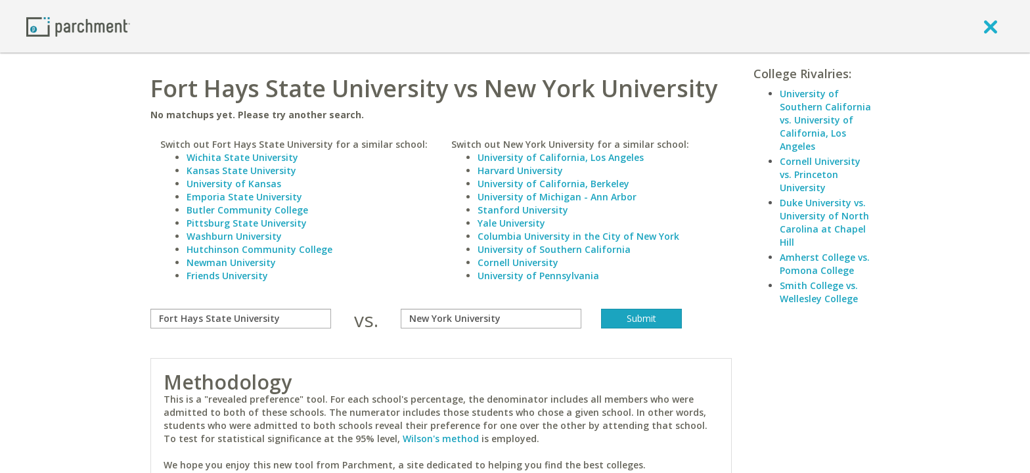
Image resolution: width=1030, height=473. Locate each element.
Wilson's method (441, 438)
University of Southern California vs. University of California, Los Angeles (825, 119)
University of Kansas (234, 183)
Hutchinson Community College (259, 249)
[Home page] (78, 26)
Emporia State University (244, 197)
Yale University (511, 223)
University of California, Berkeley (553, 183)
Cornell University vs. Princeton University (820, 174)
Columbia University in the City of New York (578, 236)
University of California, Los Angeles (561, 157)
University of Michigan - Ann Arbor (557, 197)
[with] (491, 318)
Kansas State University (241, 170)
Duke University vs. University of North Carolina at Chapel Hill (824, 222)
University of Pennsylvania (538, 275)
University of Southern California (554, 249)
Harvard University (520, 170)
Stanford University (523, 210)
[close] (990, 26)
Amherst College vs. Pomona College (825, 264)
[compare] (240, 318)
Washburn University (234, 236)
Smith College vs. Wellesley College (819, 292)
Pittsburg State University (247, 223)
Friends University (227, 275)
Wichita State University (242, 157)
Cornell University (518, 262)
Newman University (231, 262)
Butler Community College (247, 210)
